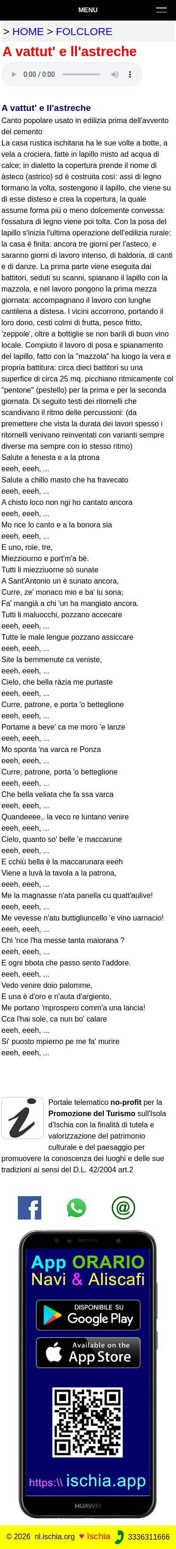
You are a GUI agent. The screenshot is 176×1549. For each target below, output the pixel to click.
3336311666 (141, 1537)
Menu (88, 10)
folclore (84, 31)
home (28, 31)
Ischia (98, 1537)
